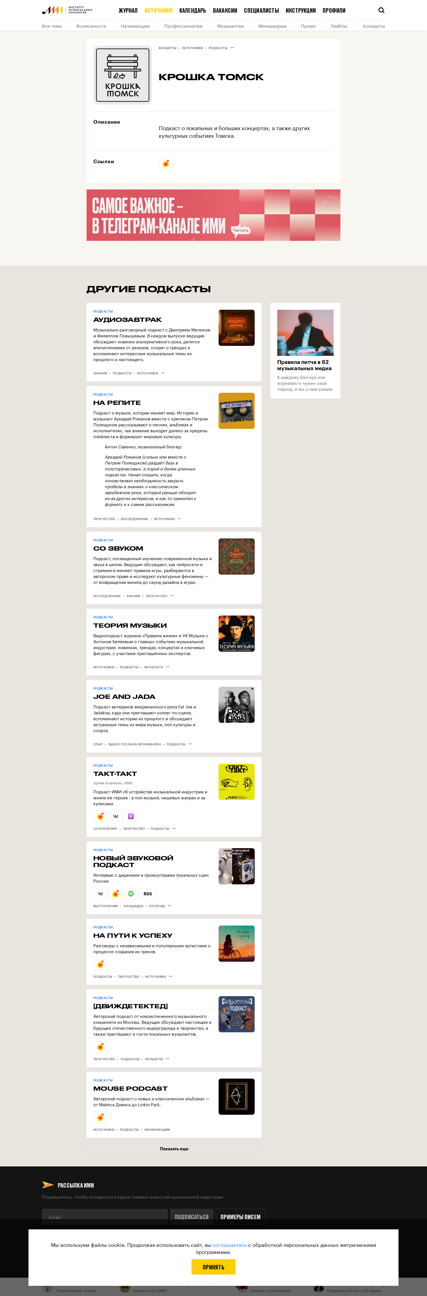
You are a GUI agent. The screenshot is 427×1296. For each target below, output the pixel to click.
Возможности (91, 25)
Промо (308, 25)
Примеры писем (241, 1216)
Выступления (105, 905)
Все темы (52, 25)
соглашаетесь (229, 1244)
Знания (100, 373)
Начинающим (135, 25)
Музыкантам (230, 25)
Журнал (128, 10)
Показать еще (174, 1148)
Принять (213, 1267)
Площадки (134, 905)
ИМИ (128, 782)
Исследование (134, 518)
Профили (334, 10)
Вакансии (225, 10)
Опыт (98, 744)
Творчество (104, 518)
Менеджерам (272, 25)
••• (232, 47)
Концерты (374, 25)
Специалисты (261, 10)
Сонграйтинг (105, 828)
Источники (159, 10)
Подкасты (218, 47)
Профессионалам (183, 25)
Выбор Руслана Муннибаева (135, 744)
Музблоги (153, 667)
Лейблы (339, 25)
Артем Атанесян (107, 782)
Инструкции (301, 10)
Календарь (192, 10)
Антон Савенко (120, 446)
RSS (148, 893)
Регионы (157, 905)
